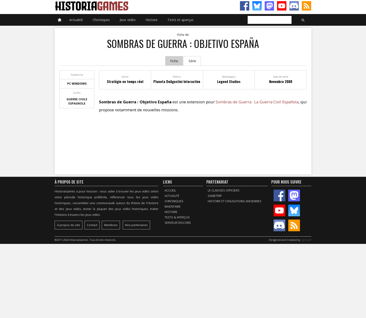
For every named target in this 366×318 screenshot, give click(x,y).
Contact (92, 225)
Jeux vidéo (128, 20)
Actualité (76, 20)
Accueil (170, 190)
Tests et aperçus (180, 20)
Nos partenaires (136, 225)
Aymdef (306, 240)
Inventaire (173, 207)
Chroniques (101, 20)
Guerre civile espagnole (77, 101)
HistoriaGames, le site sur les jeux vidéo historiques (119, 6)
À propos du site (68, 225)
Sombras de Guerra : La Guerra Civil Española (257, 102)
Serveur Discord (178, 223)
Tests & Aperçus (177, 217)
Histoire (151, 20)
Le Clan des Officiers (223, 190)
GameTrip (215, 196)
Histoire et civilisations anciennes (234, 201)
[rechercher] (269, 20)
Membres (111, 225)
